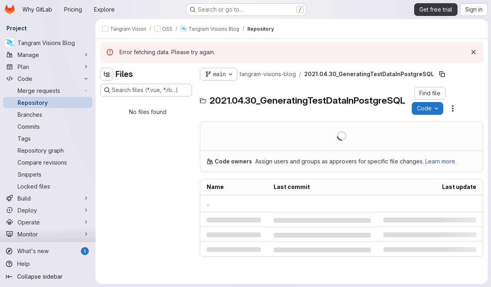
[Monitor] (47, 234)
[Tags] (47, 138)
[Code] (47, 78)
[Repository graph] (47, 150)
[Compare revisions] (47, 162)
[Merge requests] (47, 90)
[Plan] (47, 66)
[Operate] (47, 222)
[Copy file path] (442, 74)
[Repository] (47, 102)
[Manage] (47, 54)
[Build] (47, 198)
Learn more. (440, 161)
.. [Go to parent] (208, 203)
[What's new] (47, 251)
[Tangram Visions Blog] (47, 42)
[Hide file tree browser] (106, 74)
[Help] (47, 263)
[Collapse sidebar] (47, 276)
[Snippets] (47, 174)
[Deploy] (47, 210)
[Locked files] (47, 186)
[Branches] (47, 114)
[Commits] (47, 126)
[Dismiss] (473, 52)
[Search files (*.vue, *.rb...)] (146, 90)
